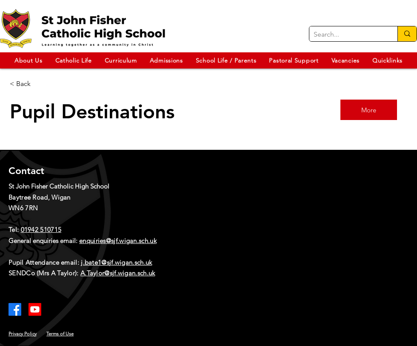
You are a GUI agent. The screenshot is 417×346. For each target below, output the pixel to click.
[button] (28, 60)
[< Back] (40, 84)
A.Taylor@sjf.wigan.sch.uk (117, 273)
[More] (368, 110)
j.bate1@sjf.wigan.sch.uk (116, 262)
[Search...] (347, 34)
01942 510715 (41, 230)
